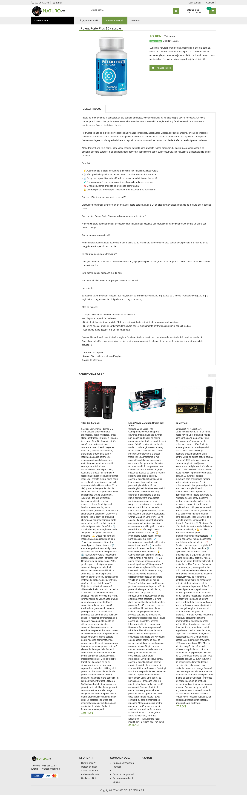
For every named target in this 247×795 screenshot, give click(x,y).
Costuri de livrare (89, 770)
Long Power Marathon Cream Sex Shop (146, 424)
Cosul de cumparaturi (123, 774)
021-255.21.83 (40, 2)
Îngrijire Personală (48, 112)
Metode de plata (89, 766)
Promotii (117, 766)
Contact (210, 2)
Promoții (40, 107)
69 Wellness (96, 360)
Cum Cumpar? (88, 763)
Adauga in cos (164, 68)
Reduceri (135, 20)
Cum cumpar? (195, 2)
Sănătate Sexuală (46, 27)
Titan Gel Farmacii (90, 423)
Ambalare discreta (90, 774)
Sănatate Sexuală (114, 20)
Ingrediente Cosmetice (49, 117)
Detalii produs (92, 109)
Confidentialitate (89, 778)
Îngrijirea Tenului (46, 126)
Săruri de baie (44, 122)
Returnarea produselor (124, 778)
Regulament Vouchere (124, 763)
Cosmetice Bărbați (47, 131)
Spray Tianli (182, 423)
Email (57, 2)
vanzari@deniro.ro (51, 769)
